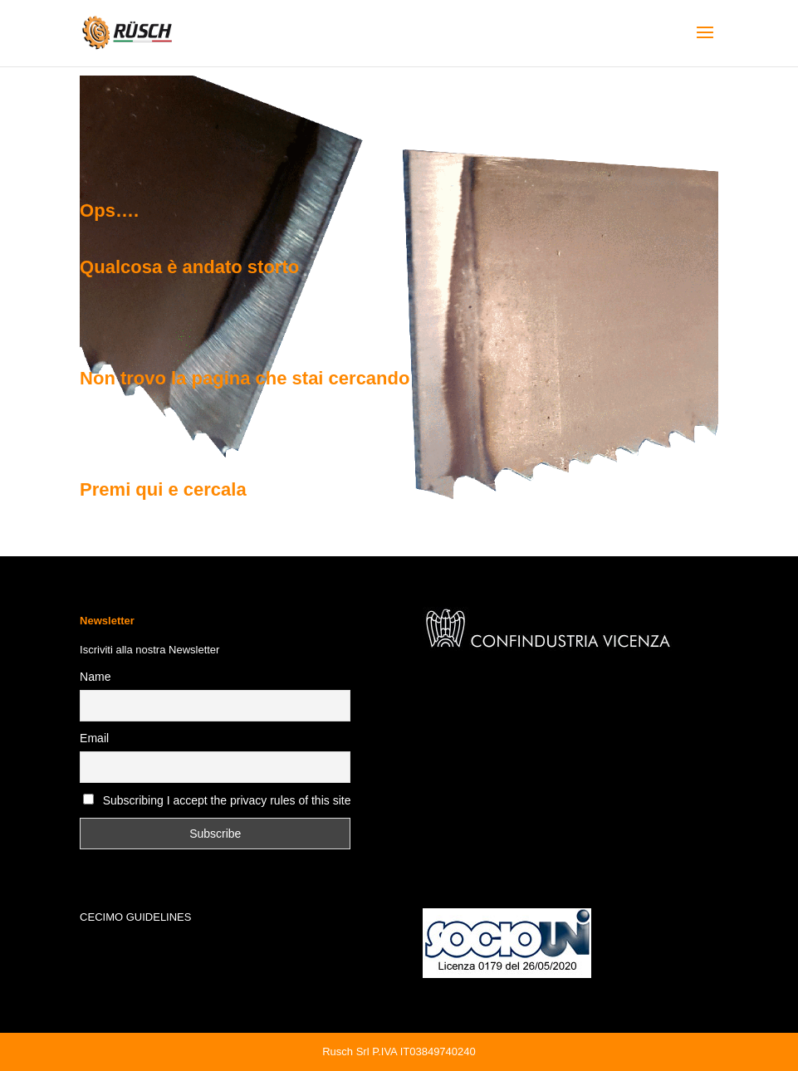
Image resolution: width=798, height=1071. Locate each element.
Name (95, 676)
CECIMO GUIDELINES (135, 917)
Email (94, 738)
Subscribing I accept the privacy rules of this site (227, 800)
